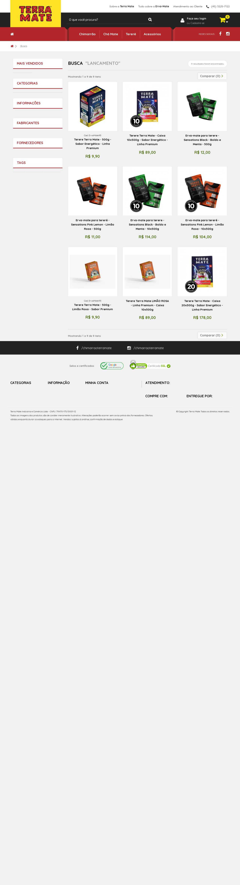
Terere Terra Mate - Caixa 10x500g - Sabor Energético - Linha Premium (147, 140)
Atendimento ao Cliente (187, 6)
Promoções (55, 784)
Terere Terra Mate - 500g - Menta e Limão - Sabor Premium (48, 271)
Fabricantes (28, 624)
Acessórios (152, 34)
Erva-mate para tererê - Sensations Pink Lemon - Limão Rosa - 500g (92, 224)
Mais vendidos (30, 63)
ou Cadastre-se (195, 23)
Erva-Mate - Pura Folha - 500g (47, 491)
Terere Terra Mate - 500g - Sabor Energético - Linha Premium (48, 320)
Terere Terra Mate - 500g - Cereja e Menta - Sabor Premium (48, 128)
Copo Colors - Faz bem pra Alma (47, 363)
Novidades (54, 790)
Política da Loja (28, 610)
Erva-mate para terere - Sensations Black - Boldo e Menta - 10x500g (147, 224)
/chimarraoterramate (94, 743)
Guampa (20, 721)
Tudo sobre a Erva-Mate (34, 604)
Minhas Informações (97, 804)
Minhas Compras (95, 784)
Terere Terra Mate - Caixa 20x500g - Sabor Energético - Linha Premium (202, 305)
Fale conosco (56, 804)
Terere (19, 710)
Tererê (131, 34)
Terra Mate (26, 634)
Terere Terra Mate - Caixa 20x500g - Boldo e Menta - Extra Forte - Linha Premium (48, 407)
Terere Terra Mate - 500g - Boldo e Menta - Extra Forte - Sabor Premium (48, 80)
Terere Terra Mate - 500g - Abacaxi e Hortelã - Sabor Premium (48, 174)
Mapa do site (56, 832)
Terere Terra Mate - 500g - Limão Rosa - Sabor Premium (92, 307)
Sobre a (121, 6)
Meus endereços (95, 797)
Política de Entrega (59, 825)
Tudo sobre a (153, 6)
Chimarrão (87, 34)
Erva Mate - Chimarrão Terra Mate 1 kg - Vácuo (47, 222)
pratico (19, 726)
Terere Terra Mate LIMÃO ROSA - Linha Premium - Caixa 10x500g (147, 305)
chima (50, 715)
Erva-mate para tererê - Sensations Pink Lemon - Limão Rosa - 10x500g (202, 224)
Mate (39, 715)
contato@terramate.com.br (169, 812)
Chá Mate (110, 34)
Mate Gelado (23, 715)
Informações (28, 588)
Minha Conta (96, 777)
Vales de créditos (96, 790)
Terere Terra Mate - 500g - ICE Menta (48, 452)
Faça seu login (196, 18)
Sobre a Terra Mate (31, 598)
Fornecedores (30, 661)
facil (50, 721)
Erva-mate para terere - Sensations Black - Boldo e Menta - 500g (202, 140)
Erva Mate (36, 721)
